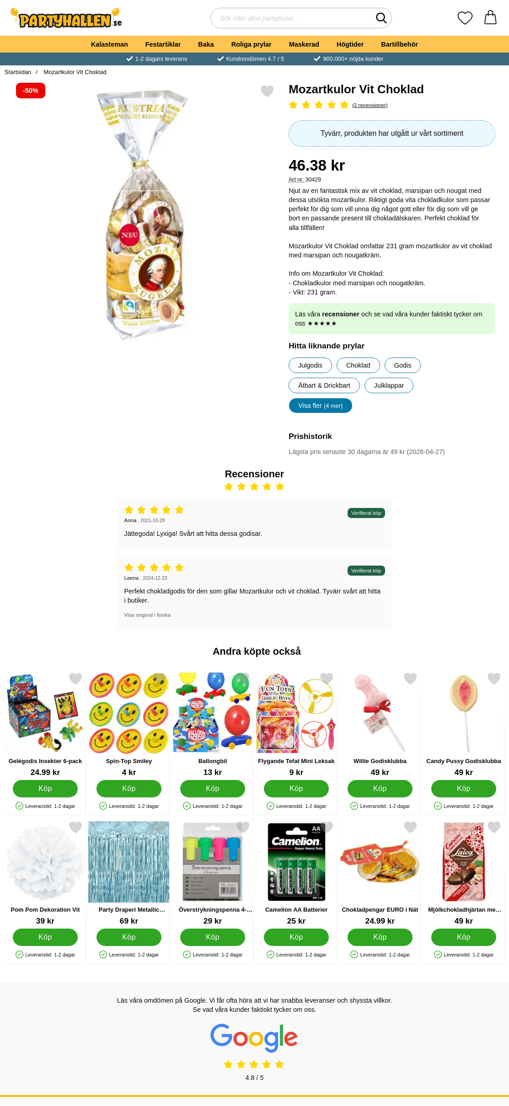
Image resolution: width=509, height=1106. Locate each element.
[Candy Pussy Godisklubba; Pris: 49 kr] (463, 724)
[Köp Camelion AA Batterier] (296, 937)
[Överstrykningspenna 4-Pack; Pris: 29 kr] (212, 873)
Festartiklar (163, 44)
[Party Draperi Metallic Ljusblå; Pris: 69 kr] (129, 873)
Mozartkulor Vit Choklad (74, 72)
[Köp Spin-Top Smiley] (128, 788)
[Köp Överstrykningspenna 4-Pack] (212, 937)
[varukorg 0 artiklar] (490, 18)
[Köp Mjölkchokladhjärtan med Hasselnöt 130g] (463, 937)
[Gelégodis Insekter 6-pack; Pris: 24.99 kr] (45, 724)
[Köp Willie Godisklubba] (380, 788)
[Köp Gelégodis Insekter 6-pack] (45, 788)
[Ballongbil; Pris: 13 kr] (212, 724)
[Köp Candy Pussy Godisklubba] (463, 788)
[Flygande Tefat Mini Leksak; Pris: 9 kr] (296, 724)
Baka (206, 44)
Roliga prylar (251, 44)
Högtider (350, 44)
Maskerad (304, 44)
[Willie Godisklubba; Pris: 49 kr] (380, 724)
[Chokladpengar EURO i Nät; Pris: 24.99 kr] (380, 873)
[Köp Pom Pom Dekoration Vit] (45, 937)
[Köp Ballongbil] (212, 788)
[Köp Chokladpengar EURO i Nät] (380, 937)
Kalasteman (109, 44)
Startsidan (18, 72)
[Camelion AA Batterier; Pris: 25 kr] (296, 873)
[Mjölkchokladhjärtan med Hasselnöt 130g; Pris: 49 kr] (463, 873)
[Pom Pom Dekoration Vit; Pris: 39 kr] (45, 873)
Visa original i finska (147, 615)
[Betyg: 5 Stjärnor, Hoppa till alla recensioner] (392, 105)
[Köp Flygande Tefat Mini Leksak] (296, 788)
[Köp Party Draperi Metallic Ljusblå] (128, 937)
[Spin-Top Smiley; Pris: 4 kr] (129, 724)
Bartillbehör (399, 44)
